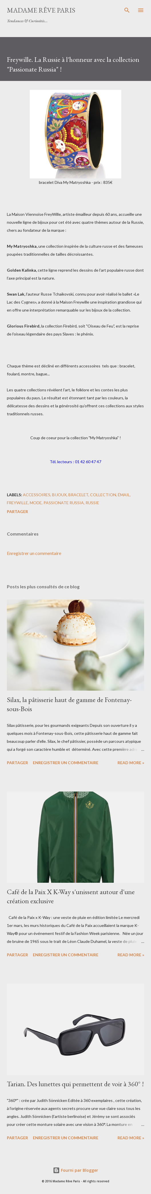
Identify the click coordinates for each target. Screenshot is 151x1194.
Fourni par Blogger (75, 1170)
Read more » (131, 762)
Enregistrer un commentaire (34, 553)
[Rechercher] (127, 10)
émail (124, 494)
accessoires (36, 494)
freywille (17, 502)
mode (36, 502)
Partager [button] (17, 511)
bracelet (78, 494)
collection (103, 494)
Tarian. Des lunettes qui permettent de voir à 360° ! (75, 1083)
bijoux (59, 494)
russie (92, 502)
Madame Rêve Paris (41, 10)
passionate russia (63, 502)
